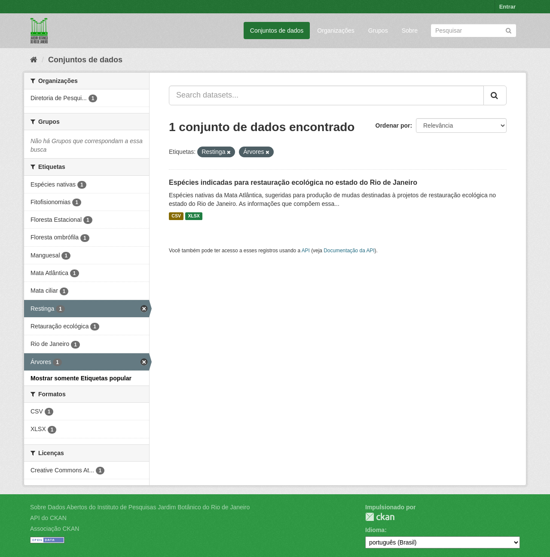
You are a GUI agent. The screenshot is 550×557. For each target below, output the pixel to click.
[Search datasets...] (326, 95)
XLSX (193, 216)
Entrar (507, 6)
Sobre (410, 30)
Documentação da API (349, 251)
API (306, 251)
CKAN (379, 516)
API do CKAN (48, 517)
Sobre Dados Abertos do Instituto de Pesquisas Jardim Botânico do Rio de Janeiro (140, 507)
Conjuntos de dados (277, 30)
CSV (176, 216)
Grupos (378, 30)
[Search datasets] (473, 30)
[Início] (33, 59)
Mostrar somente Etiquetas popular (81, 378)
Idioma (375, 529)
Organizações (335, 30)
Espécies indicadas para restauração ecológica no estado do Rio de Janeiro (293, 182)
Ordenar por (393, 125)
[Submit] (508, 30)
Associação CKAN (54, 528)
